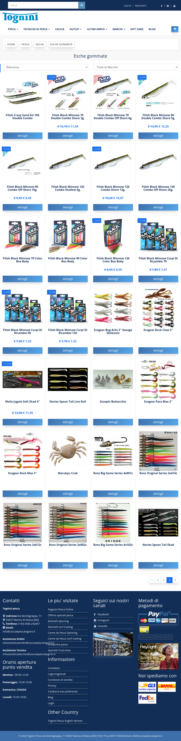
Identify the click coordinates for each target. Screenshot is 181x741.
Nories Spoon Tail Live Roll (68, 405)
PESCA (13, 29)
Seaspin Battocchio (113, 405)
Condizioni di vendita (60, 679)
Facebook (101, 614)
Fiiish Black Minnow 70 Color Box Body (22, 263)
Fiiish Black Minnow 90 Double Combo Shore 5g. (158, 116)
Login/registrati (57, 674)
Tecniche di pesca (36, 29)
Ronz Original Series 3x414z (158, 476)
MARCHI (119, 29)
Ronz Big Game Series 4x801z (113, 476)
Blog (50, 697)
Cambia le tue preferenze (63, 691)
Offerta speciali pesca (60, 615)
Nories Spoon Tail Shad (158, 548)
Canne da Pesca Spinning (62, 632)
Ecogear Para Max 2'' (158, 405)
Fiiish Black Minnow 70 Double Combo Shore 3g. (68, 116)
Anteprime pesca (58, 644)
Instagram (101, 620)
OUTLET (76, 29)
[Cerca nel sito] (81, 5)
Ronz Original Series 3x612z (22, 548)
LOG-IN (127, 5)
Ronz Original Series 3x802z (68, 548)
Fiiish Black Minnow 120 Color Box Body (113, 263)
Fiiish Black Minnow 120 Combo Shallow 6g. (67, 191)
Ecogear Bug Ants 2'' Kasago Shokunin (113, 335)
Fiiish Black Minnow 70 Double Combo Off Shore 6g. (113, 116)
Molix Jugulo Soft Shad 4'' (22, 405)
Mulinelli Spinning (58, 621)
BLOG (152, 29)
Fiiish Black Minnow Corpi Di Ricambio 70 (158, 263)
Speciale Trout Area (59, 650)
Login (51, 703)
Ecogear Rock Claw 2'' (158, 333)
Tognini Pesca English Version (65, 720)
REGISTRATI (140, 5)
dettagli (22, 136)
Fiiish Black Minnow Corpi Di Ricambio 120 (67, 335)
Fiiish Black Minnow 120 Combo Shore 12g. (113, 191)
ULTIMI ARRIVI (97, 29)
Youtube (100, 626)
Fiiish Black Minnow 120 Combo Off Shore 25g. (158, 191)
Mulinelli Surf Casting (60, 627)
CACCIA (59, 29)
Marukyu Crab (68, 476)
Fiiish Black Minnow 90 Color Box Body (67, 263)
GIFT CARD (137, 29)
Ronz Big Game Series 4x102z (113, 548)
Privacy (52, 685)
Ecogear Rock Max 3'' (22, 476)
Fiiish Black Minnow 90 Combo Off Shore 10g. (22, 191)
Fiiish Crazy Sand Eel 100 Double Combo (22, 116)
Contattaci (54, 668)
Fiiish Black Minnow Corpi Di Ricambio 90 (22, 335)
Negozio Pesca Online (60, 609)
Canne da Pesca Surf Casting (64, 638)
